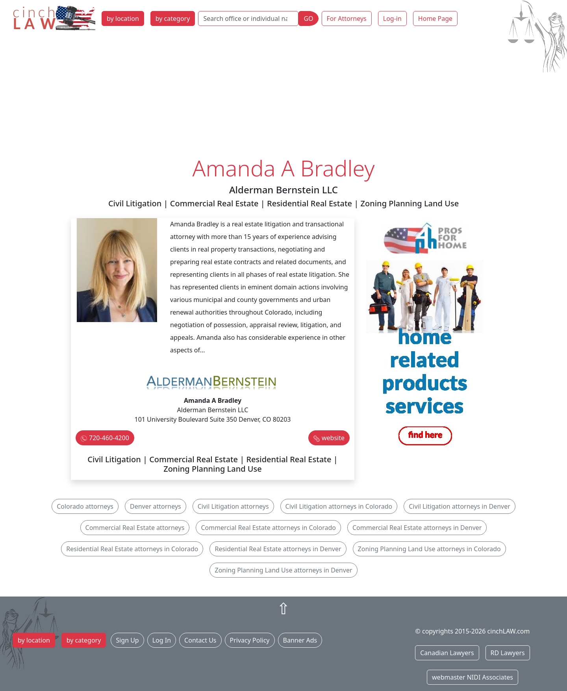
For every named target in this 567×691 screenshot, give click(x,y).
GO (308, 18)
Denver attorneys (155, 506)
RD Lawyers (508, 652)
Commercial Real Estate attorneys (135, 527)
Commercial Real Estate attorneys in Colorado (268, 527)
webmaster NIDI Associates (472, 677)
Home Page (435, 18)
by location (123, 18)
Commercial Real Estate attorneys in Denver (417, 527)
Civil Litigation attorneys (233, 506)
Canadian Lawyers (447, 652)
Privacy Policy (250, 640)
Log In (161, 640)
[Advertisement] (283, 96)
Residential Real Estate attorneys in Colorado (132, 549)
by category (173, 18)
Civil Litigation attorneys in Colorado (339, 506)
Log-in (392, 18)
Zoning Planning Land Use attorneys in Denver (283, 570)
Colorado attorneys (85, 506)
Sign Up (127, 640)
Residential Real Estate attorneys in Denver (278, 549)
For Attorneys (347, 18)
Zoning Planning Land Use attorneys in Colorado (429, 549)
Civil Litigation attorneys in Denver (459, 506)
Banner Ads (300, 640)
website (333, 437)
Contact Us (200, 640)
